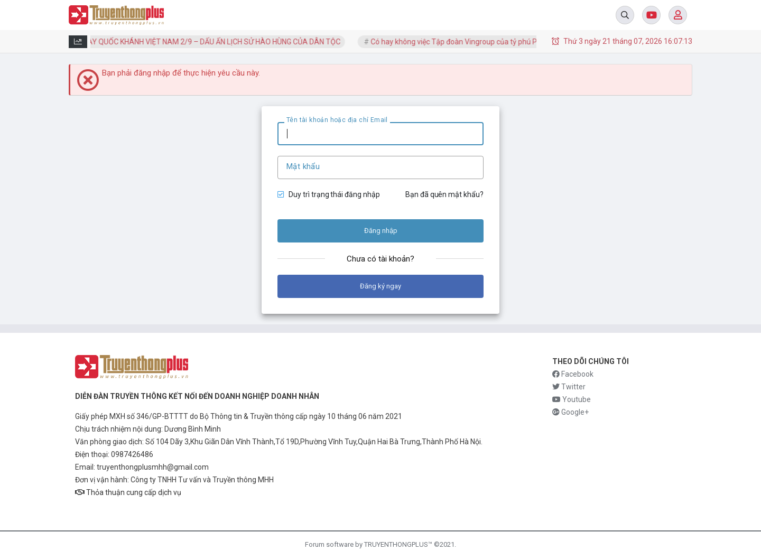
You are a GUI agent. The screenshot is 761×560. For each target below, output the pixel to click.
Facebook (572, 374)
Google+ (570, 412)
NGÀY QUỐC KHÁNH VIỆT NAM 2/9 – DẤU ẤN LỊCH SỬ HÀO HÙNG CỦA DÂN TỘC (213, 42)
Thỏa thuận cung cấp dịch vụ (128, 492)
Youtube (571, 399)
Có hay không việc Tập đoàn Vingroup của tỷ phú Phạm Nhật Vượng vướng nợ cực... (511, 42)
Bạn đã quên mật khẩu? (444, 194)
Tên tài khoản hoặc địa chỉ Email (337, 120)
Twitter (569, 386)
